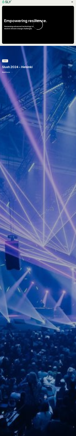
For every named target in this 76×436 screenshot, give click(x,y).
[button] (72, 2)
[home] (7, 1)
